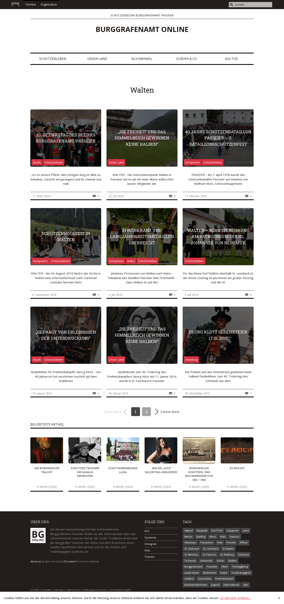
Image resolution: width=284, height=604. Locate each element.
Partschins (206, 542)
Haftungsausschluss (95, 590)
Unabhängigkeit (241, 572)
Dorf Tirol (216, 530)
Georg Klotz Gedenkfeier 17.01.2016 (218, 335)
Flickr (147, 550)
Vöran (220, 560)
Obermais (190, 542)
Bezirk (37, 162)
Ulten (224, 566)
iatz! (245, 584)
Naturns (234, 536)
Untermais (206, 560)
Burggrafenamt (193, 566)
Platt (219, 542)
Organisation (49, 4)
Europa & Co (186, 59)
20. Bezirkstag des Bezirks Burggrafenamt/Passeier (66, 138)
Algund (188, 530)
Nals (223, 536)
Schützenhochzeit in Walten (66, 237)
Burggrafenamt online (142, 29)
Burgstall (202, 530)
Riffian (244, 542)
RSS (147, 531)
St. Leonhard (210, 548)
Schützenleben (52, 59)
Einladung (191, 359)
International (231, 584)
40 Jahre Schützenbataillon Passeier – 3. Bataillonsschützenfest (218, 138)
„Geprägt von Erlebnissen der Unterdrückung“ (66, 335)
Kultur (231, 59)
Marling (200, 536)
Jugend (215, 584)
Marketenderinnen (195, 584)
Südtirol (189, 578)
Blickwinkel (142, 59)
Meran (188, 536)
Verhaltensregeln (120, 590)
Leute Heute (191, 572)
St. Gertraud (191, 548)
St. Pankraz (209, 554)
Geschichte (204, 578)
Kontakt (46, 590)
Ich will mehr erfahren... (235, 598)
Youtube (150, 556)
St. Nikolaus (191, 554)
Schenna (243, 554)
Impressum (73, 590)
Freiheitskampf (224, 578)
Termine (30, 4)
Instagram (151, 544)
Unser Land (97, 59)
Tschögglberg (240, 566)
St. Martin (228, 548)
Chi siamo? (81, 561)
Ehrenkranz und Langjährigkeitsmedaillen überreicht (142, 237)
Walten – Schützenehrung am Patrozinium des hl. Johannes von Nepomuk (218, 237)
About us (45, 561)
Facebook (150, 537)
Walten (232, 560)
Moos (212, 536)
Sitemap (59, 590)
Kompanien (192, 162)
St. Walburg (227, 554)
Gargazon (233, 530)
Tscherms (190, 560)
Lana (246, 530)
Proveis (231, 542)
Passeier (212, 566)
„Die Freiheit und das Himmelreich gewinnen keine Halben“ (142, 138)
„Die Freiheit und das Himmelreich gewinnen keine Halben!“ (142, 335)
